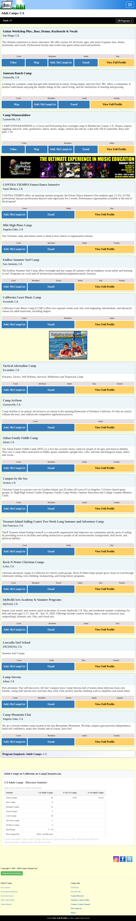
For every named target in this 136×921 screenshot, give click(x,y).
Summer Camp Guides (80, 900)
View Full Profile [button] (116, 62)
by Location (5, 887)
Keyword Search (7, 896)
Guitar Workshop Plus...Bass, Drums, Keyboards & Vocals (40, 31)
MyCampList (76, 908)
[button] (13, 62)
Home (73, 913)
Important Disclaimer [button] (12, 873)
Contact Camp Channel (80, 904)
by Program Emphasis (9, 892)
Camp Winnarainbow (16, 115)
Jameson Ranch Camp (17, 73)
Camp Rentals (6, 904)
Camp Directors (77, 896)
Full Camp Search (8, 900)
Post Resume (76, 892)
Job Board (75, 887)
